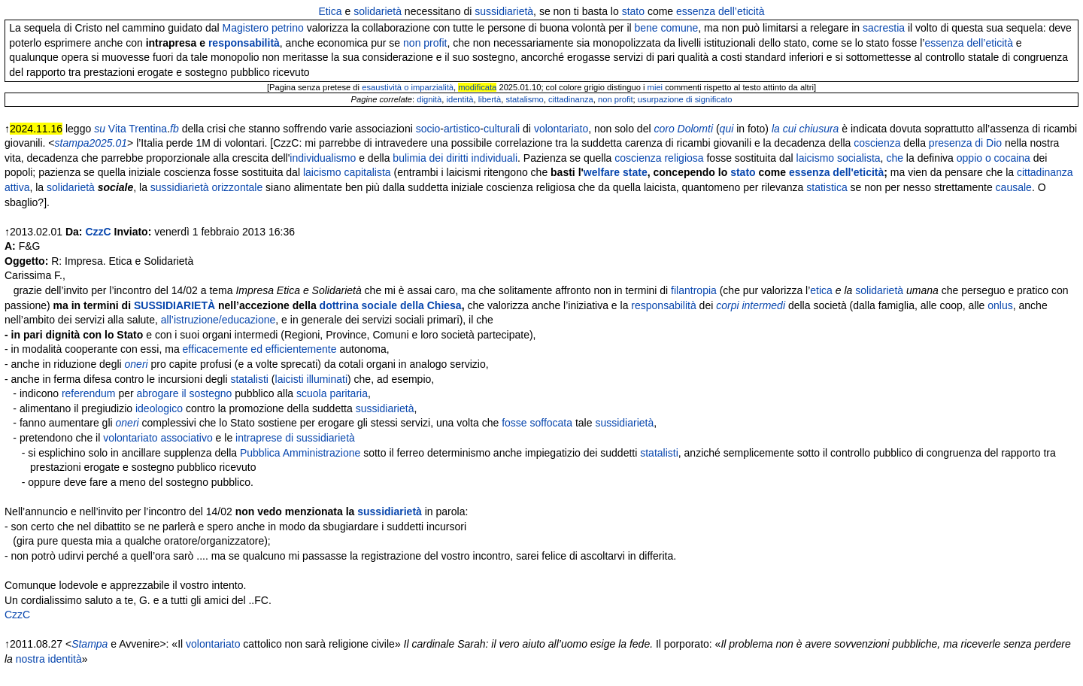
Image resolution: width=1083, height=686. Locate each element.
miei (655, 87)
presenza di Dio (965, 143)
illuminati (327, 379)
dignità (429, 99)
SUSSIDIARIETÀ (174, 305)
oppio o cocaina (993, 158)
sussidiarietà (504, 11)
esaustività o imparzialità (408, 87)
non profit (425, 43)
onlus (999, 305)
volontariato (561, 129)
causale (1014, 187)
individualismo (323, 158)
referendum (89, 393)
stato (633, 11)
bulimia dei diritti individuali (455, 158)
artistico (462, 129)
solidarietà (377, 11)
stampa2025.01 (91, 143)
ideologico (159, 408)
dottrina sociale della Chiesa (391, 305)
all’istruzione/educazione (218, 320)
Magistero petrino (263, 28)
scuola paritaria (332, 393)
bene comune (667, 28)
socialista (859, 158)
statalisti (249, 379)
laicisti (289, 379)
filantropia (694, 290)
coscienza (877, 143)
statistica (826, 187)
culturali (502, 129)
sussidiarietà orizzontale (206, 187)
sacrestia (884, 28)
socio (428, 129)
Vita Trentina (137, 129)
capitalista (367, 172)
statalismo (524, 99)
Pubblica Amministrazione (300, 453)
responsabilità (244, 43)
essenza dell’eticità (720, 11)
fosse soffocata (537, 423)
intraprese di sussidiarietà (295, 438)
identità (459, 99)
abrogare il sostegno (184, 393)
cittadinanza (570, 99)
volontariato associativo (158, 438)
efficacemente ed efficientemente (260, 349)
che (894, 158)
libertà (489, 99)
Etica (329, 11)
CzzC (98, 232)
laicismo (815, 158)
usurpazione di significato (685, 99)
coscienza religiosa (658, 158)
